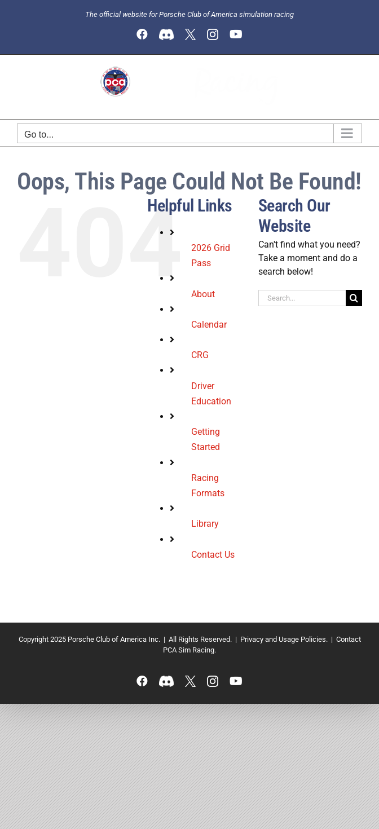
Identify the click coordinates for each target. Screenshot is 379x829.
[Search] (354, 298)
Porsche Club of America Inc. (114, 639)
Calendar (209, 324)
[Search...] (302, 298)
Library (205, 523)
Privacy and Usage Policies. (284, 639)
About (203, 294)
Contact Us (213, 554)
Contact (348, 639)
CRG (200, 355)
